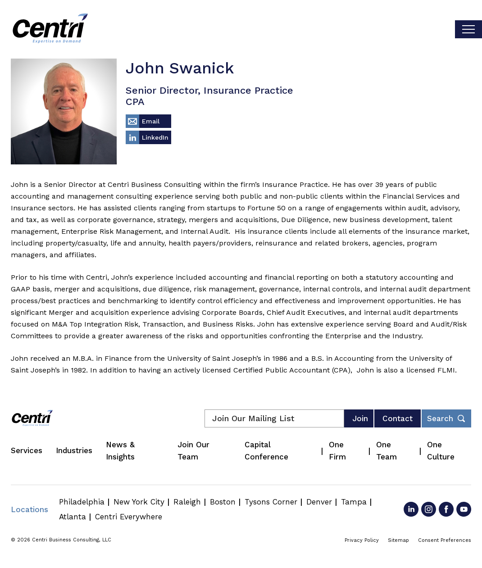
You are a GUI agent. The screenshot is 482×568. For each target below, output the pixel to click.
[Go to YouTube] (463, 509)
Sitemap (398, 540)
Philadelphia (82, 501)
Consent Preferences (444, 540)
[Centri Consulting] (50, 29)
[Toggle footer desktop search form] (446, 418)
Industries (74, 450)
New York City (139, 501)
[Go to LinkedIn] (411, 509)
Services (26, 450)
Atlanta (72, 516)
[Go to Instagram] (428, 509)
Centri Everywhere (128, 516)
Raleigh (187, 501)
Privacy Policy (362, 540)
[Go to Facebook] (446, 509)
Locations (29, 509)
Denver (319, 501)
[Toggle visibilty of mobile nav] (468, 29)
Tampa (354, 501)
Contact (397, 418)
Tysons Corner (271, 501)
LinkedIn (155, 137)
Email (150, 121)
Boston (223, 501)
